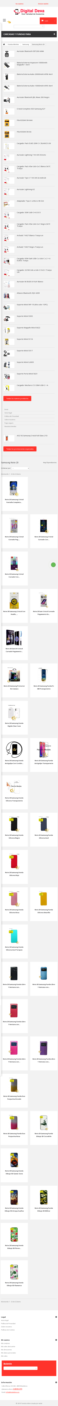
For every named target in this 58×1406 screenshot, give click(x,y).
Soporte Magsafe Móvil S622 (28, 327)
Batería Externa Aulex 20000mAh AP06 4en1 (35, 74)
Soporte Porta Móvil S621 (27, 374)
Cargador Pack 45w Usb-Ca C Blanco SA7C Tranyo (33, 167)
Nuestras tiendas (10, 426)
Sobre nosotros (10, 420)
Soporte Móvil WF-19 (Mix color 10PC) (32, 304)
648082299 (17, 1389)
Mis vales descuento (8, 1346)
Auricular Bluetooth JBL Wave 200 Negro (33, 97)
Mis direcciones (6, 1350)
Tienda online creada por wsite (31, 1403)
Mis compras (5, 1343)
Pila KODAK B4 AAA (25, 120)
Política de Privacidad (12, 416)
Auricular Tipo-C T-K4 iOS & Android (31, 178)
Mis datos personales (8, 1353)
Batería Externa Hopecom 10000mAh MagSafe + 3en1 (32, 63)
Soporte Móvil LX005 (25, 362)
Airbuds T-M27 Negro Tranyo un (30, 247)
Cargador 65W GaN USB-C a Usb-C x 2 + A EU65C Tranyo (33, 259)
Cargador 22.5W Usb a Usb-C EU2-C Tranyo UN (34, 271)
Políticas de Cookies (8, 1330)
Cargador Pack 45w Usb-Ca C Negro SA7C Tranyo (33, 225)
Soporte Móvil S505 (25, 316)
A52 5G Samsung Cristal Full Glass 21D (32, 435)
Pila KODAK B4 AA (24, 132)
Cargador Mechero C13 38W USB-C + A (32, 385)
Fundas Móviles (13, 44)
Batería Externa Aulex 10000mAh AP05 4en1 (35, 86)
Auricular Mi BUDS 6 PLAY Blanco (30, 281)
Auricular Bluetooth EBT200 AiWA (30, 51)
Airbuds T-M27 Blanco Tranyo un (30, 235)
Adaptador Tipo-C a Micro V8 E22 (30, 201)
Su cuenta (19, 4)
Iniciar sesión (43, 4)
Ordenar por (6, 468)
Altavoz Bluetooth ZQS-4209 (28, 293)
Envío (6, 409)
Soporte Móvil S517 (25, 350)
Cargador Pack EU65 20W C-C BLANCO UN (34, 143)
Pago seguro (9, 423)
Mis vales (4, 1356)
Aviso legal (8, 413)
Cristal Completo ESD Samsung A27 (31, 109)
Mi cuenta (5, 1340)
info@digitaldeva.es (12, 1392)
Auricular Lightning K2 (26, 189)
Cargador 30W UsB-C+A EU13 (29, 212)
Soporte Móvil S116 (25, 339)
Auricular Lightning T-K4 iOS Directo (31, 155)
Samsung (25, 44)
